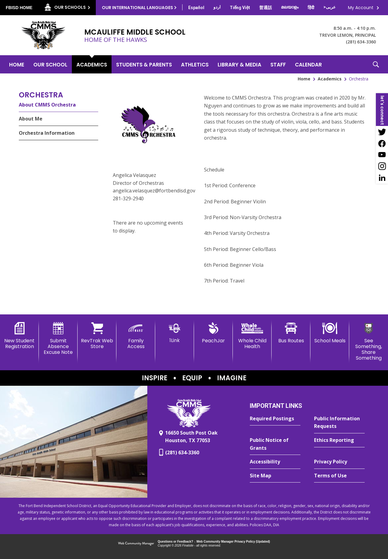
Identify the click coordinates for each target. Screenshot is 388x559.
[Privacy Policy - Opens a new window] (339, 462)
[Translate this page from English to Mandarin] (265, 7)
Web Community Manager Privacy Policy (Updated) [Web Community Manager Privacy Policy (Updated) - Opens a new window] (233, 541)
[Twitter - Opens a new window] (382, 131)
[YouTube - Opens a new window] (382, 154)
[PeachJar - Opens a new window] (213, 333)
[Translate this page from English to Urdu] (217, 7)
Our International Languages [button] (137, 8)
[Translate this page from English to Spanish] (196, 7)
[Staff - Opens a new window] (278, 64)
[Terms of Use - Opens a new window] (339, 476)
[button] (376, 64)
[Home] (17, 64)
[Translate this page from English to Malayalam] (290, 7)
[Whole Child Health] (252, 336)
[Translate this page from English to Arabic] (329, 7)
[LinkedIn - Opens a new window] (382, 177)
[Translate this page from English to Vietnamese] (240, 7)
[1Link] (174, 333)
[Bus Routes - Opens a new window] (291, 333)
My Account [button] (360, 8)
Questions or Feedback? (175, 541)
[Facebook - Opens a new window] (382, 143)
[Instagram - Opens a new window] (382, 166)
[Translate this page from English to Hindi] (311, 7)
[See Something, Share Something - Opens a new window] (368, 342)
